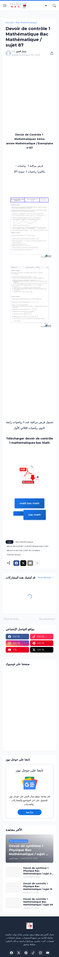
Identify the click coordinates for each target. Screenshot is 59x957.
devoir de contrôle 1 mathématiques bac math (27, 546)
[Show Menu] (5, 5)
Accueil (10, 22)
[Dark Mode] (47, 5)
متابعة (29, 812)
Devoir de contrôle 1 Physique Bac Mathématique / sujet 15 (37, 886)
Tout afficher (44, 577)
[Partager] (50, 53)
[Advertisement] (29, 89)
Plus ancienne (46, 619)
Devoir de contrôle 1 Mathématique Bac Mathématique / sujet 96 (38, 902)
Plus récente (12, 619)
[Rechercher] (54, 5)
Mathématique (13, 554)
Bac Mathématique (26, 22)
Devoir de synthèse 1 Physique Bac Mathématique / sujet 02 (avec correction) (38, 871)
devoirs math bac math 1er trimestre (23, 550)
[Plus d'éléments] (37, 563)
